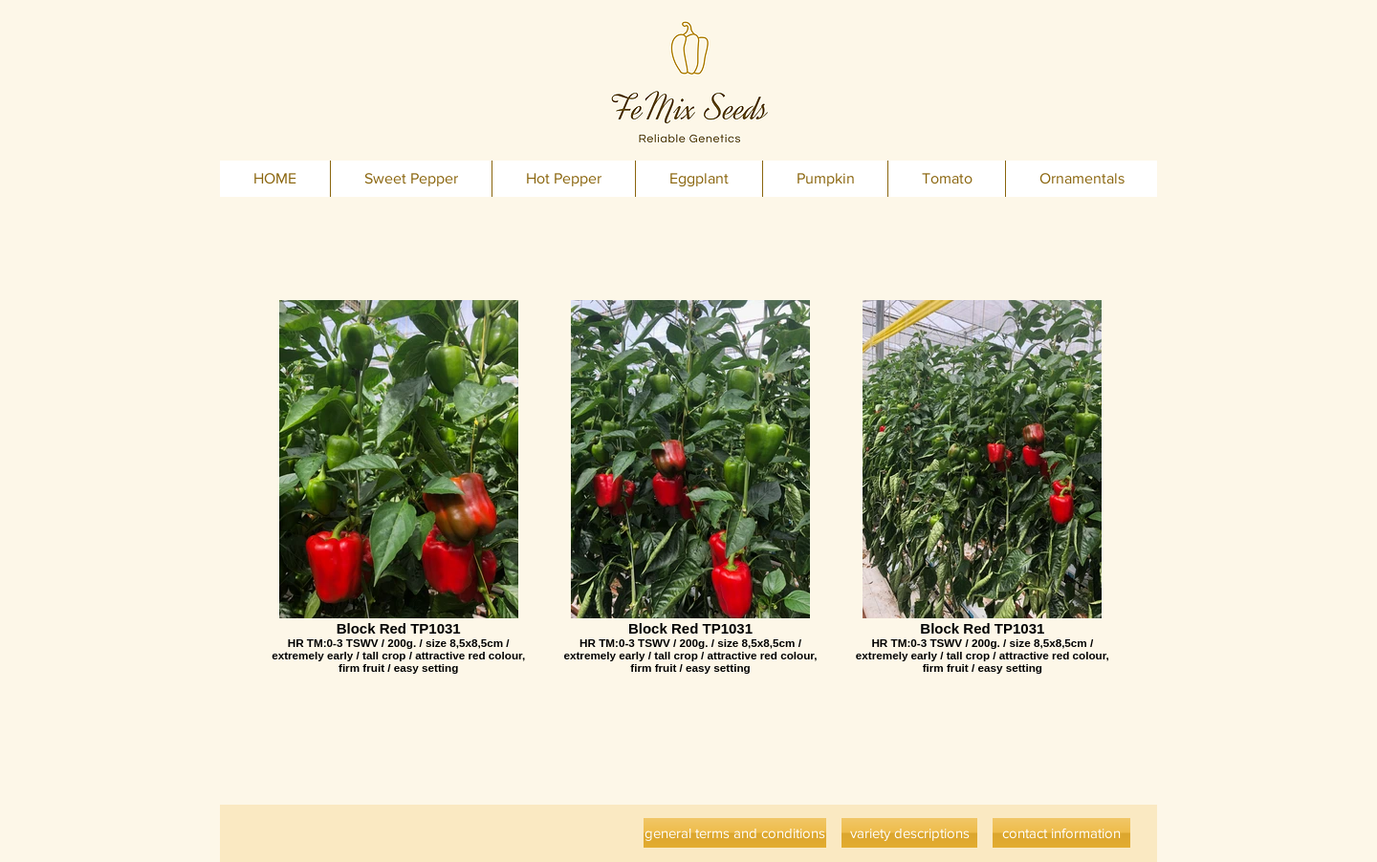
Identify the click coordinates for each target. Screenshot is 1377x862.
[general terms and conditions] (735, 833)
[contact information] (1061, 833)
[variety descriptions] (909, 833)
